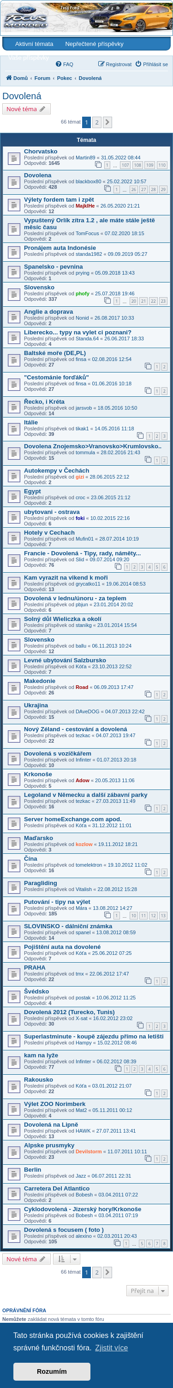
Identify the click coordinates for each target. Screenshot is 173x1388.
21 (143, 301)
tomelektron (89, 865)
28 (153, 189)
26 (133, 189)
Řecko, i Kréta (44, 401)
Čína (30, 858)
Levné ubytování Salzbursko (65, 660)
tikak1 (82, 428)
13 (163, 916)
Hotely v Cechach (49, 532)
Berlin (32, 1169)
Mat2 (81, 1110)
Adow (82, 780)
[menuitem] (64, 64)
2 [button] (96, 122)
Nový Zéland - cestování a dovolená (75, 729)
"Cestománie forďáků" (56, 377)
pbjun (82, 604)
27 (143, 189)
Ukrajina (36, 705)
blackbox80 (88, 181)
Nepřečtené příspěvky (94, 43)
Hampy (84, 1042)
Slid (80, 559)
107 (125, 165)
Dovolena (37, 175)
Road (82, 687)
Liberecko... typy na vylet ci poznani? (77, 332)
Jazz (81, 1176)
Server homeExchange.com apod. (73, 819)
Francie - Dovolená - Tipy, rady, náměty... (82, 553)
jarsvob (84, 408)
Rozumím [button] (52, 1371)
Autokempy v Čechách (56, 470)
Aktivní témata (34, 43)
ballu (81, 646)
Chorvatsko (41, 151)
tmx (80, 973)
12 (153, 916)
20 (133, 301)
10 (133, 916)
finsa (81, 359)
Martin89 (85, 157)
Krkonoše (38, 774)
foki (80, 518)
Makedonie (39, 680)
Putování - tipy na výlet (57, 901)
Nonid (82, 318)
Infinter (83, 759)
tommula (85, 452)
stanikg (84, 625)
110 (162, 165)
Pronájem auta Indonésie (60, 247)
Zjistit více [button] (111, 1348)
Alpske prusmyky (49, 1145)
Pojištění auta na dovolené (62, 946)
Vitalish (84, 889)
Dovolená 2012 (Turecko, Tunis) (69, 1012)
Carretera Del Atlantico (56, 1188)
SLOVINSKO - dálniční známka (68, 926)
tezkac (83, 735)
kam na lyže (41, 1055)
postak (83, 997)
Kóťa (81, 666)
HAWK (83, 1131)
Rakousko (38, 1079)
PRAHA (35, 967)
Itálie (31, 422)
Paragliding (40, 883)
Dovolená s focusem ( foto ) (64, 1229)
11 (143, 916)
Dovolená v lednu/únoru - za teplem (75, 598)
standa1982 (89, 254)
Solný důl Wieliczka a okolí (62, 618)
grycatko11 (88, 584)
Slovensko (39, 287)
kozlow (84, 844)
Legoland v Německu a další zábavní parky (86, 794)
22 (153, 301)
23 (163, 301)
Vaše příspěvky (28, 57)
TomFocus (87, 233)
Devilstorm (89, 1151)
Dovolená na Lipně (51, 1124)
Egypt (32, 491)
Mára (81, 908)
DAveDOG (88, 711)
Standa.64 (87, 338)
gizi (80, 477)
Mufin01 (85, 539)
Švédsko (36, 991)
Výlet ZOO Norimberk (54, 1103)
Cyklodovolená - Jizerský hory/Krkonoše (82, 1209)
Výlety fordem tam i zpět (59, 199)
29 (163, 189)
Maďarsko (38, 838)
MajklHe (85, 206)
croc (80, 497)
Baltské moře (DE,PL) (55, 353)
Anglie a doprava (48, 311)
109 (149, 165)
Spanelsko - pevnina (53, 266)
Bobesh (84, 1194)
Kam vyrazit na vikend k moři (66, 577)
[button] (107, 122)
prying (82, 273)
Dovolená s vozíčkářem (57, 753)
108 (137, 165)
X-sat (82, 1018)
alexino (84, 1236)
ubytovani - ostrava (52, 511)
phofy (82, 293)
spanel (83, 932)
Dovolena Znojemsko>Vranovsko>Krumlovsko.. (92, 446)
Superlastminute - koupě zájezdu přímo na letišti (94, 1036)
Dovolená (22, 96)
